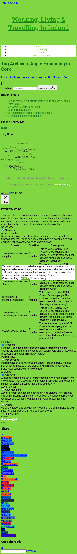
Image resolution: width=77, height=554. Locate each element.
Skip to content (9, 2)
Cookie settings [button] (11, 278)
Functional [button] (6, 341)
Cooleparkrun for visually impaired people (30, 112)
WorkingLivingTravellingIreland (37, 178)
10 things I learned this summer (24, 115)
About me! (41, 46)
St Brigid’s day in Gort (19, 109)
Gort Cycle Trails (41, 55)
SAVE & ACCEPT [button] (10, 413)
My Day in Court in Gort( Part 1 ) (24, 106)
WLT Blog (41, 49)
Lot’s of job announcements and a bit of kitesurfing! (35, 77)
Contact (42, 52)
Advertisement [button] (9, 386)
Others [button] (5, 401)
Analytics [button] (6, 371)
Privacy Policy (38, 278)
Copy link (31, 550)
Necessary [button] (7, 227)
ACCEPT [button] (25, 278)
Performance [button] (8, 356)
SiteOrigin (8, 192)
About (10, 178)
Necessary (11, 230)
